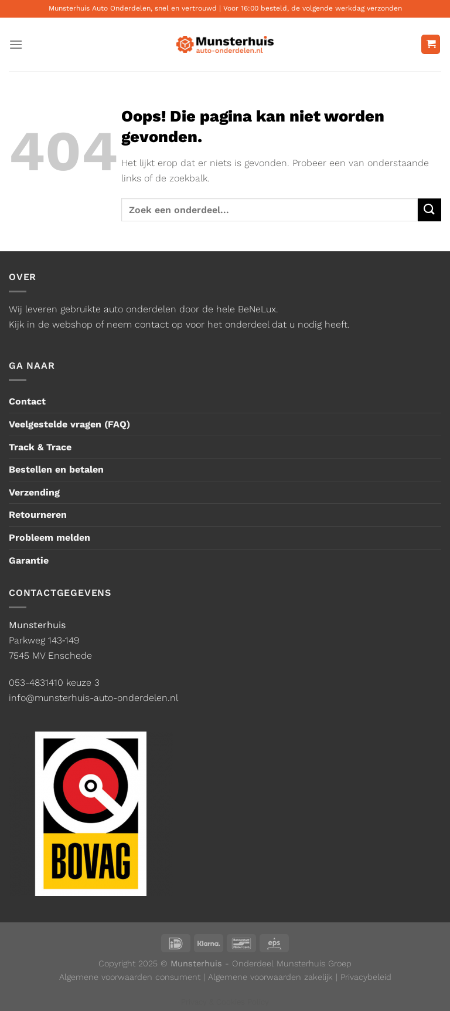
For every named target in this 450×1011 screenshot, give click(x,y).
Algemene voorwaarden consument (129, 977)
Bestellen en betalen (56, 469)
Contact (27, 401)
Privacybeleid (365, 977)
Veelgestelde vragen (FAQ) (69, 424)
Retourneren (38, 514)
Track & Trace (40, 447)
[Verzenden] (429, 209)
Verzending (34, 492)
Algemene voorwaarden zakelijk (270, 977)
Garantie (29, 560)
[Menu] (16, 44)
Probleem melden (49, 537)
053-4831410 (36, 682)
